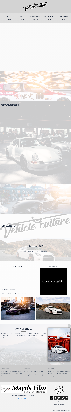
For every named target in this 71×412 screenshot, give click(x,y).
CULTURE (49, 19)
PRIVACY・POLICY (59, 404)
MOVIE (21, 16)
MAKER (35, 19)
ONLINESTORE (49, 16)
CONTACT (64, 19)
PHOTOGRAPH (35, 16)
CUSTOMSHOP (7, 19)
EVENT (21, 19)
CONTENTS (64, 16)
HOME (7, 16)
